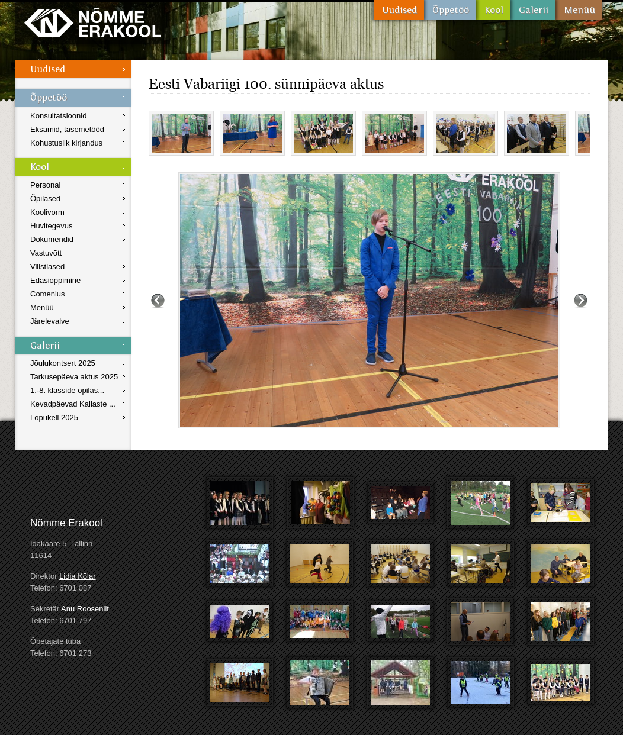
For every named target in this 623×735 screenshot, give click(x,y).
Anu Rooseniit (85, 608)
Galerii (532, 10)
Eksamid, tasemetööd (67, 129)
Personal (45, 184)
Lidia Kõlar (77, 576)
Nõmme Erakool (92, 22)
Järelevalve (49, 321)
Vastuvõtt (46, 253)
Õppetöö (450, 10)
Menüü (578, 10)
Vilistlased (47, 266)
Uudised (399, 10)
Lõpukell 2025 (54, 417)
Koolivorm (47, 212)
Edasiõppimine (55, 280)
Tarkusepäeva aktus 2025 (74, 376)
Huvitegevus (51, 225)
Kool (493, 10)
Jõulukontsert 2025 (62, 363)
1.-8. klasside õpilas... (67, 390)
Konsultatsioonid (58, 115)
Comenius (47, 293)
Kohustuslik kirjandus (66, 142)
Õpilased (45, 198)
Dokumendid (51, 239)
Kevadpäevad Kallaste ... (72, 403)
